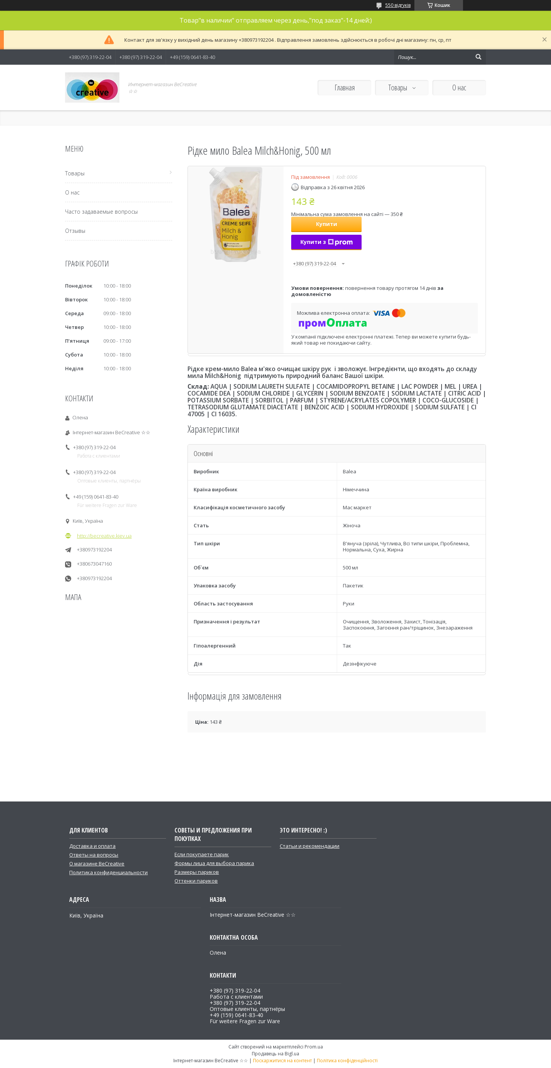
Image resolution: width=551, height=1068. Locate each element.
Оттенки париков (196, 880)
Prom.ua (314, 1046)
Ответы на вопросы (93, 854)
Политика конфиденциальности (108, 872)
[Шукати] (478, 57)
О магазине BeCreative (96, 863)
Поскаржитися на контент (282, 1060)
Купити (326, 223)
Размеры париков (196, 871)
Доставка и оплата (92, 845)
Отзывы (75, 230)
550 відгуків (398, 5)
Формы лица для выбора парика (214, 863)
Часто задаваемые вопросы (101, 211)
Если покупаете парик (201, 854)
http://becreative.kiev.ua (104, 536)
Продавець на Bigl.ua (275, 1053)
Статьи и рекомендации (309, 845)
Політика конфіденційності (347, 1060)
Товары (398, 87)
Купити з (326, 241)
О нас (459, 87)
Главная (344, 87)
